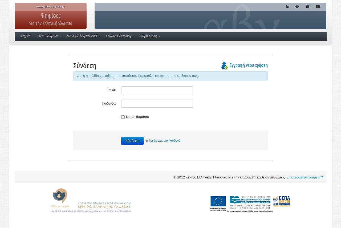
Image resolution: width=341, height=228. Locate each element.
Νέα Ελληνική (49, 36)
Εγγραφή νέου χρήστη (248, 65)
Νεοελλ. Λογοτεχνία (83, 36)
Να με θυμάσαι (135, 117)
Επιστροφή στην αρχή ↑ (305, 177)
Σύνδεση (132, 141)
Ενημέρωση (149, 36)
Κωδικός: (109, 103)
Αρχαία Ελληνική (119, 36)
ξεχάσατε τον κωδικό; (165, 140)
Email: (111, 90)
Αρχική (25, 36)
